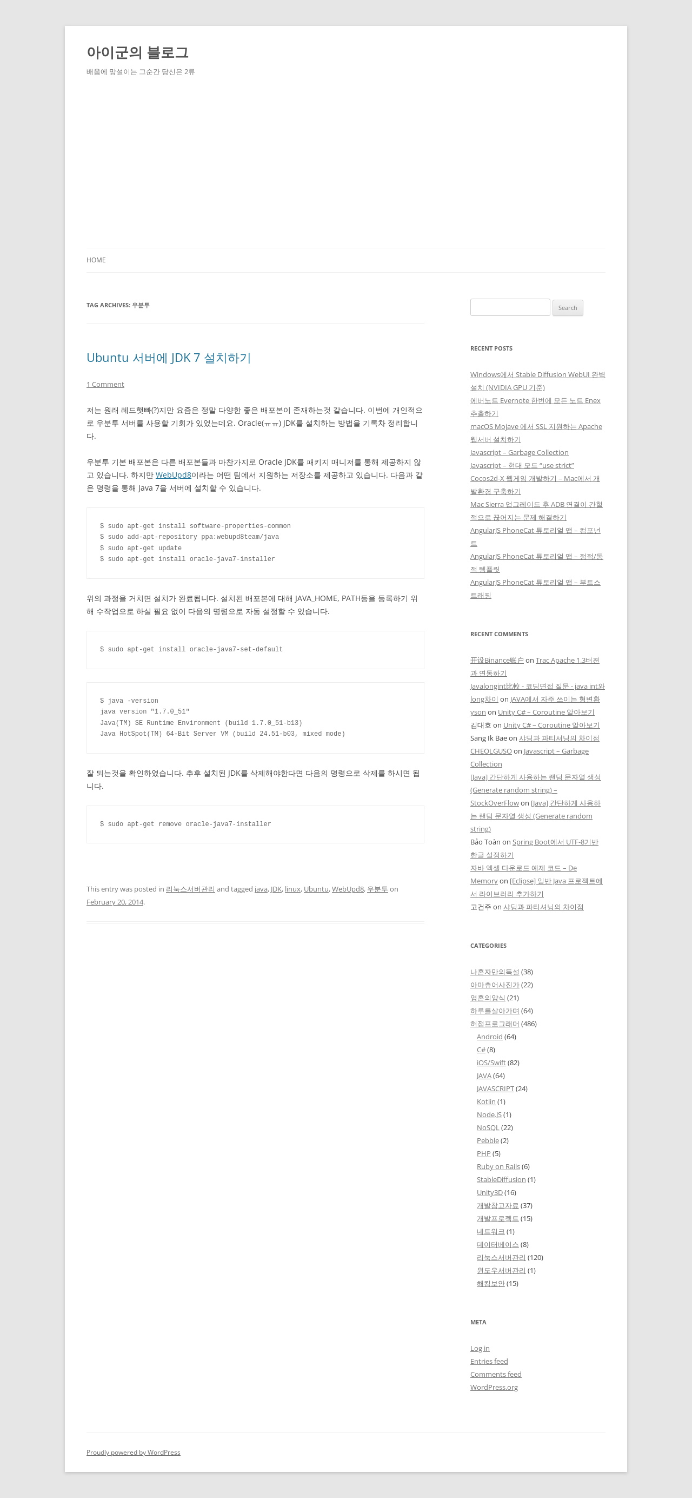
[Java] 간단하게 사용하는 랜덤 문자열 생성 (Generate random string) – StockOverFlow (535, 790)
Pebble (488, 1140)
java (261, 889)
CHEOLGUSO (491, 751)
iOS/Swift (491, 1062)
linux (293, 889)
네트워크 (491, 1231)
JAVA (484, 1075)
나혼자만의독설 (495, 971)
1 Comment (105, 384)
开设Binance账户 (497, 660)
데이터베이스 (498, 1244)
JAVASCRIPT (495, 1088)
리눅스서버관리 (190, 889)
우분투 (377, 889)
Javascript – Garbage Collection (519, 452)
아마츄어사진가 (495, 984)
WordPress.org (494, 1387)
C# (481, 1049)
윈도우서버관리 (501, 1270)
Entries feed (489, 1361)
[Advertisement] (346, 166)
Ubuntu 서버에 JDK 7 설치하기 (168, 357)
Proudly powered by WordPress (133, 1452)
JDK (276, 889)
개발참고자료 (498, 1205)
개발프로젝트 (498, 1218)
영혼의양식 (487, 997)
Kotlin (486, 1101)
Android (490, 1036)
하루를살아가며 (495, 1010)
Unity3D (490, 1192)
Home (96, 260)
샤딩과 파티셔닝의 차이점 (559, 738)
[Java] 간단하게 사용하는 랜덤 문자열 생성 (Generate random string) (535, 816)
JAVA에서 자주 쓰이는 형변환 (555, 699)
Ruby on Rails (498, 1166)
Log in (480, 1348)
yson (478, 712)
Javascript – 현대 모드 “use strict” (522, 465)
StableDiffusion (501, 1179)
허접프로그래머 (495, 1023)
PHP (484, 1153)
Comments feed (496, 1374)
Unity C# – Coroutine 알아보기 (546, 712)
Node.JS (489, 1114)
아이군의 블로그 (137, 52)
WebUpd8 (173, 475)
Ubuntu (316, 889)
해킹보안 (491, 1283)
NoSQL (488, 1127)
